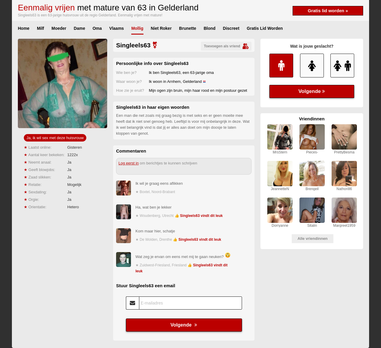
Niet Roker (161, 28)
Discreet (231, 28)
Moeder (58, 28)
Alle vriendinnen (312, 238)
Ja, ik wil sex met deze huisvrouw (55, 138)
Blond (210, 28)
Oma (97, 28)
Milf (40, 28)
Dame (79, 28)
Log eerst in (128, 163)
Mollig (137, 28)
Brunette (187, 28)
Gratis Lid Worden (265, 28)
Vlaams (116, 28)
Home (23, 28)
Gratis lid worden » (328, 10)
